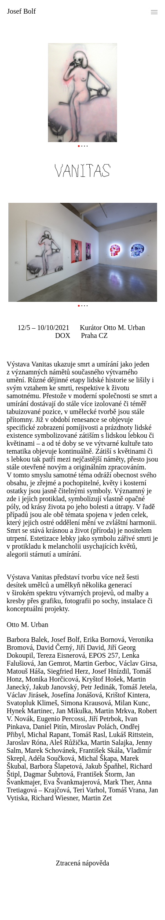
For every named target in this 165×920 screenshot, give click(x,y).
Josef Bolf (21, 11)
